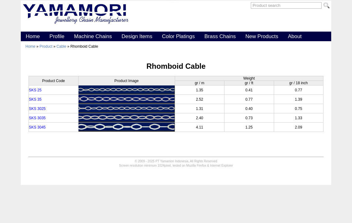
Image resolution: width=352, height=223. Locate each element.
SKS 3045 (37, 127)
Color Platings (178, 36)
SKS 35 (35, 99)
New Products (262, 36)
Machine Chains (93, 36)
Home (33, 36)
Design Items (136, 36)
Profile (56, 36)
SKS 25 (35, 90)
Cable (61, 46)
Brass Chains (220, 36)
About (294, 36)
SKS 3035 (37, 118)
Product (46, 46)
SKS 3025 (37, 109)
